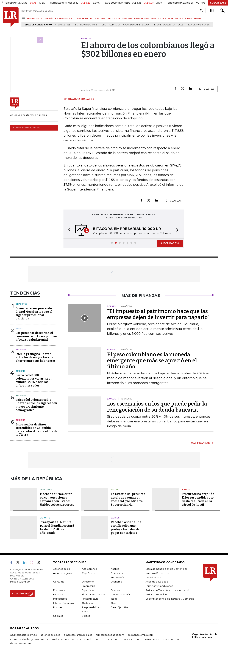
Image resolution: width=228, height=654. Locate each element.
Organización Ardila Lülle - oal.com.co (205, 636)
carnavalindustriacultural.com (64, 639)
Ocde (180, 25)
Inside (114, 598)
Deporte (45, 518)
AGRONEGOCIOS (110, 18)
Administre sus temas (26, 127)
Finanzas (58, 594)
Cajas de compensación (136, 25)
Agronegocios (61, 568)
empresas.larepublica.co (78, 634)
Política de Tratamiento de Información (168, 590)
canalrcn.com (92, 639)
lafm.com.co (152, 639)
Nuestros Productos (157, 573)
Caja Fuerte (88, 573)
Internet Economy (63, 603)
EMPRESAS (61, 18)
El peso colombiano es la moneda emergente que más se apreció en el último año (152, 360)
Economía (117, 581)
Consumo (58, 581)
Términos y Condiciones (159, 585)
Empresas (59, 590)
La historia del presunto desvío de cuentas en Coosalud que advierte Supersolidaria (128, 499)
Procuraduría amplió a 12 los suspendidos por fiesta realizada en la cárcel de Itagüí (198, 499)
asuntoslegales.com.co (23, 634)
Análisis (115, 568)
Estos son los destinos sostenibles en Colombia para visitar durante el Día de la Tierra (36, 429)
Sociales (58, 615)
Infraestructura (90, 598)
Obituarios (88, 603)
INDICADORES (183, 18)
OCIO (72, 18)
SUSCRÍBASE (218, 2)
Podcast (58, 607)
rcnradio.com (111, 639)
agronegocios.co (50, 634)
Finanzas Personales (93, 594)
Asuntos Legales (62, 573)
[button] (68, 230)
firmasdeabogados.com (110, 634)
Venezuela (46, 489)
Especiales (88, 590)
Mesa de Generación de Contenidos (166, 568)
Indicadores (60, 598)
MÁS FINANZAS (200, 442)
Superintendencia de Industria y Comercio (170, 598)
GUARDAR (207, 88)
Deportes (21, 304)
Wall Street (65, 25)
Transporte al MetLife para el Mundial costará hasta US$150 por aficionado (57, 527)
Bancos (115, 518)
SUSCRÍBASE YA (170, 243)
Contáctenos (153, 577)
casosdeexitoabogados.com (27, 639)
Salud (19, 328)
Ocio (113, 603)
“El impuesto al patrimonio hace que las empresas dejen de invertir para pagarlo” (158, 314)
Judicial (186, 489)
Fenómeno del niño (163, 25)
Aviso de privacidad (157, 581)
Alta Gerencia (90, 568)
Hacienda (21, 349)
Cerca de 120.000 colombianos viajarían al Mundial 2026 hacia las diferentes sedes (34, 380)
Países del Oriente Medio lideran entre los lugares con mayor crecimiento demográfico (36, 405)
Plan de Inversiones (198, 25)
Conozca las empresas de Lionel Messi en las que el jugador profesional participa (34, 313)
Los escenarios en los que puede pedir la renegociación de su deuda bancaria (157, 407)
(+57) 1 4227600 (20, 581)
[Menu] (24, 18)
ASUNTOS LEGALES (145, 18)
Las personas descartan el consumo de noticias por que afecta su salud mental (36, 336)
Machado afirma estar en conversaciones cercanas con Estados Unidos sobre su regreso (57, 499)
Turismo (21, 371)
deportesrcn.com (20, 643)
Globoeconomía (120, 594)
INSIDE (197, 18)
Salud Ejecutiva (119, 607)
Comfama (115, 25)
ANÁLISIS (127, 18)
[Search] (201, 10)
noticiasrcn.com (132, 639)
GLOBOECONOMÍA (88, 18)
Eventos (115, 590)
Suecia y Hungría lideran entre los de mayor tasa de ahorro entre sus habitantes (35, 357)
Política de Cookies (157, 594)
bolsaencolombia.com (140, 634)
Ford (103, 25)
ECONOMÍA (46, 18)
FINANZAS (33, 18)
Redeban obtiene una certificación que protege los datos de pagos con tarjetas (126, 527)
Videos (86, 615)
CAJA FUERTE (166, 18)
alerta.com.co (171, 639)
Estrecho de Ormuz (86, 25)
